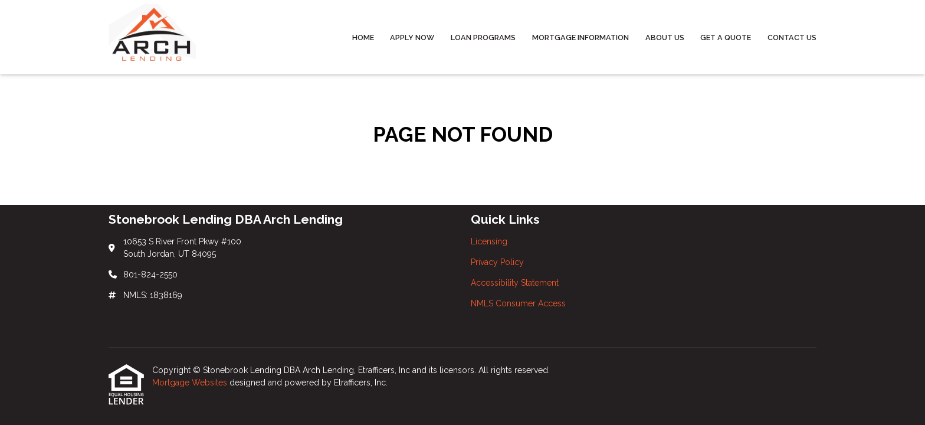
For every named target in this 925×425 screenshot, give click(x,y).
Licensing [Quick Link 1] (489, 241)
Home (363, 37)
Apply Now (412, 37)
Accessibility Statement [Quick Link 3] (515, 282)
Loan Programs (483, 37)
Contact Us (791, 37)
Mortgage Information (580, 37)
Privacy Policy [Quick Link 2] (497, 262)
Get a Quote (725, 37)
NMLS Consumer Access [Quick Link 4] (518, 303)
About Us (664, 37)
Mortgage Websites (190, 382)
